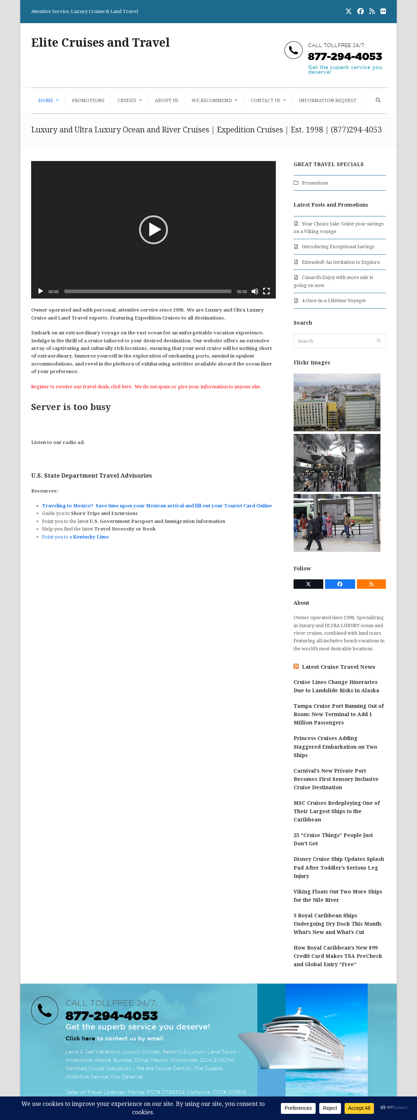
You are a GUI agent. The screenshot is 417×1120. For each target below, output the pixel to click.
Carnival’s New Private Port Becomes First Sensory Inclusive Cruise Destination (336, 779)
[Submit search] (379, 341)
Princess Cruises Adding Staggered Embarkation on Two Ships (335, 746)
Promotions (315, 183)
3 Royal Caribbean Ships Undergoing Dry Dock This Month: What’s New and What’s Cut (338, 924)
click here (121, 386)
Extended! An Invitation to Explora (341, 262)
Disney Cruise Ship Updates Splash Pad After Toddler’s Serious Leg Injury (339, 867)
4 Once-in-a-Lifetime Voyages (334, 300)
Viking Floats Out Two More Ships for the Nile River (338, 896)
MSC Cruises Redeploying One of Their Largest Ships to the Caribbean (337, 811)
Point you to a (75, 537)
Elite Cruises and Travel (100, 43)
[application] (153, 230)
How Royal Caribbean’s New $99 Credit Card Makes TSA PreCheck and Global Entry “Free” (338, 956)
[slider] (147, 291)
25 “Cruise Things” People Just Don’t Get (333, 839)
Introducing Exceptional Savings (338, 246)
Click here (80, 1038)
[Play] (40, 291)
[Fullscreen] (266, 291)
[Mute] (254, 291)
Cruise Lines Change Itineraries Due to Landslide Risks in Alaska (336, 686)
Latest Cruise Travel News (338, 667)
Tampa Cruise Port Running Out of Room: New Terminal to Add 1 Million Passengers (339, 714)
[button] (377, 101)
